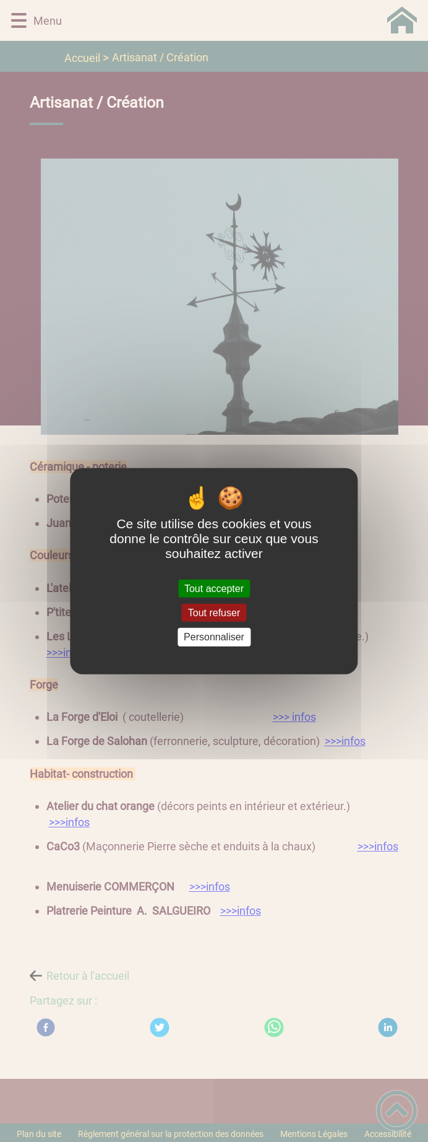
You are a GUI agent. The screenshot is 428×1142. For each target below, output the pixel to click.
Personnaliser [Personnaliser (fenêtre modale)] (214, 637)
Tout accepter (214, 588)
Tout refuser (214, 613)
